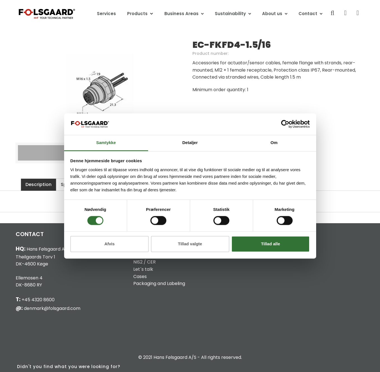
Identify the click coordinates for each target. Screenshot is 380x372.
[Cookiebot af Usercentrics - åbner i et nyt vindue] (285, 124)
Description (38, 184)
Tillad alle (270, 243)
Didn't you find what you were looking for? (68, 366)
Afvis (109, 243)
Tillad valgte (190, 243)
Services (106, 14)
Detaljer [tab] (190, 142)
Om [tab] (274, 142)
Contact (308, 14)
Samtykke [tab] (106, 142)
